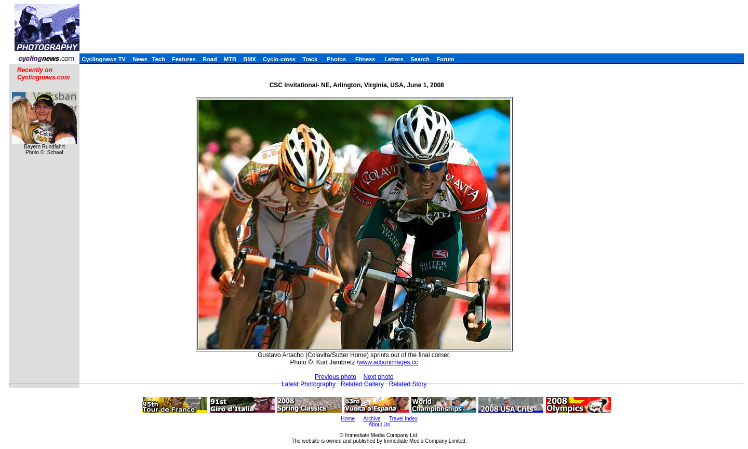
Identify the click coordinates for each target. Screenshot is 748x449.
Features (184, 59)
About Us (379, 424)
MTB (230, 59)
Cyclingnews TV (103, 59)
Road (210, 59)
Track (309, 59)
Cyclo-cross (279, 59)
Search (420, 59)
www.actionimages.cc (388, 362)
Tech (158, 59)
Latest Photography (309, 384)
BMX (249, 59)
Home (348, 418)
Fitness (365, 59)
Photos (336, 59)
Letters (394, 59)
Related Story (408, 384)
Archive (371, 418)
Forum (445, 59)
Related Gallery (362, 384)
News (140, 59)
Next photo (378, 376)
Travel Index (403, 418)
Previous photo (335, 376)
